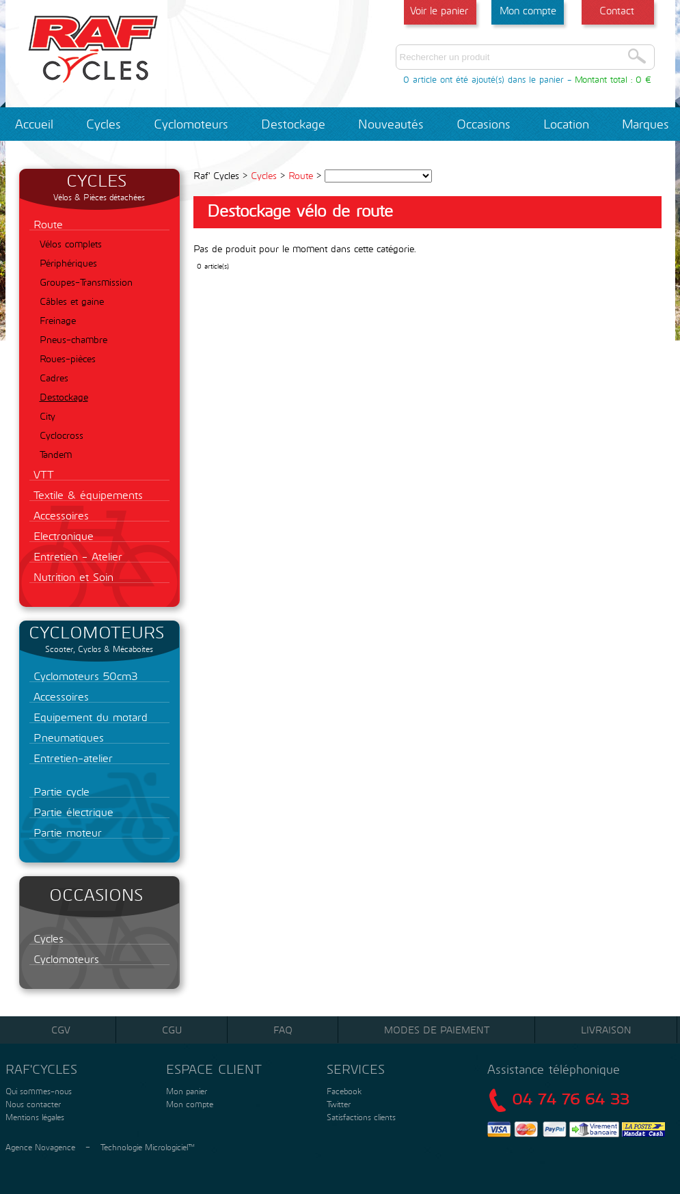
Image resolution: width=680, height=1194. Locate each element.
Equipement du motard (88, 716)
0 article (420, 79)
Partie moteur (65, 832)
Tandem (56, 454)
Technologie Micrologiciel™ (147, 1146)
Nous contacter (32, 1103)
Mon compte (528, 10)
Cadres (54, 377)
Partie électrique (71, 811)
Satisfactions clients (360, 1116)
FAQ (283, 1029)
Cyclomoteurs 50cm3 (83, 675)
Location (566, 124)
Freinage (58, 320)
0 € (643, 79)
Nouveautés (391, 124)
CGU (172, 1029)
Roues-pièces (68, 358)
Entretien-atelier (71, 757)
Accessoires (59, 515)
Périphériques (68, 262)
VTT (41, 474)
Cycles (103, 124)
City (47, 415)
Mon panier (185, 1090)
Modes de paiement (437, 1029)
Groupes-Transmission (86, 281)
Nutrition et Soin (71, 576)
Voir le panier (439, 10)
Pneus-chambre (73, 339)
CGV (61, 1029)
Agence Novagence (40, 1146)
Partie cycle (59, 791)
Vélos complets (71, 243)
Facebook (344, 1090)
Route (46, 224)
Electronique (61, 535)
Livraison (606, 1029)
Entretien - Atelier (75, 556)
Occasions (483, 124)
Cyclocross (61, 435)
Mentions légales (33, 1116)
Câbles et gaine (72, 301)
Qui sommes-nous (37, 1090)
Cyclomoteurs (191, 124)
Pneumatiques (66, 737)
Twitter (338, 1103)
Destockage (293, 124)
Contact (616, 10)
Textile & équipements (86, 494)
